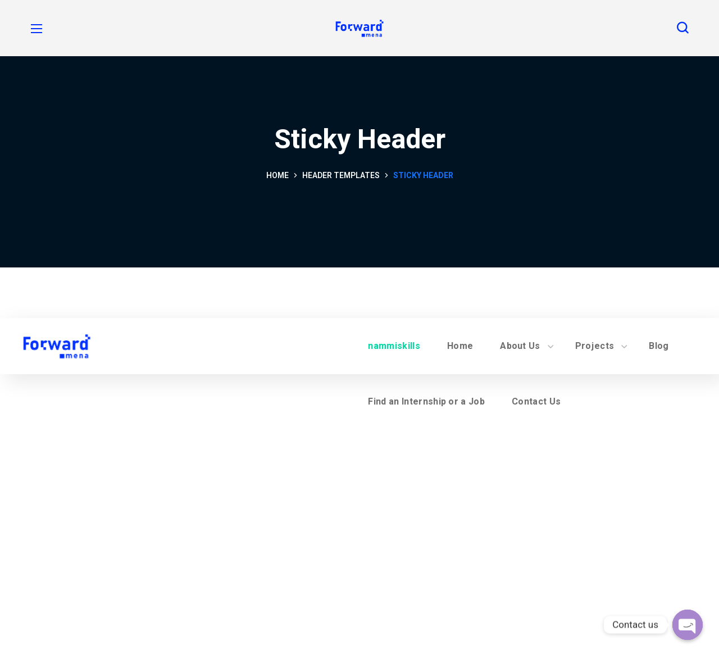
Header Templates (341, 175)
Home (277, 175)
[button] (682, 28)
